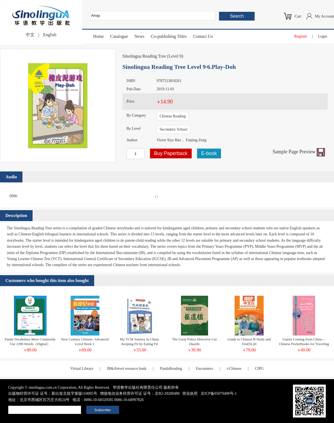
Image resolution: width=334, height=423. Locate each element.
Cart (298, 16)
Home (98, 36)
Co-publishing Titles (169, 36)
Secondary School (173, 129)
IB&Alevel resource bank (126, 368)
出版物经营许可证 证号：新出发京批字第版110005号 (52, 393)
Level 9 (175, 56)
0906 (84, 195)
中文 (30, 34)
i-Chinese (234, 368)
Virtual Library (81, 368)
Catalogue (119, 36)
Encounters (204, 368)
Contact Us (203, 36)
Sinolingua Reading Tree (144, 56)
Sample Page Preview (299, 151)
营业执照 (190, 393)
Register (300, 36)
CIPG (259, 368)
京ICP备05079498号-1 (219, 393)
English (49, 34)
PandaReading (171, 368)
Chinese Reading (173, 116)
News (139, 36)
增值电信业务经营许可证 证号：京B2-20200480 (140, 393)
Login (322, 36)
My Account (324, 16)
